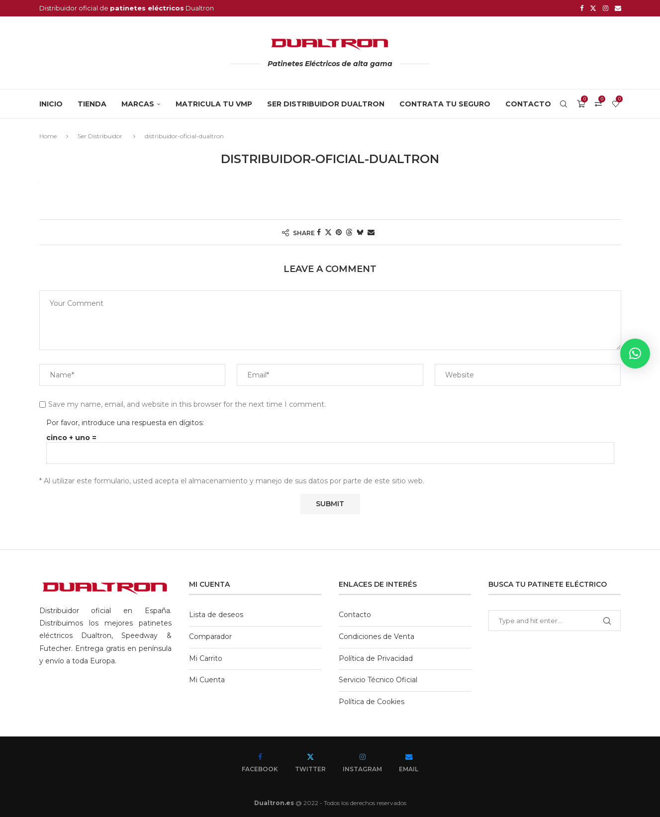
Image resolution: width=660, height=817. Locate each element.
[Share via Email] (371, 231)
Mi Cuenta (207, 679)
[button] (635, 353)
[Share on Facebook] (319, 231)
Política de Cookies (371, 701)
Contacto (528, 103)
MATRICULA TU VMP (214, 103)
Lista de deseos (216, 614)
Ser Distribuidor (100, 135)
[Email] (618, 8)
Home (48, 135)
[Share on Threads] (349, 231)
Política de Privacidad (376, 657)
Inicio (51, 103)
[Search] (563, 103)
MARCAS (137, 103)
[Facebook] (581, 8)
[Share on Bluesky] (360, 231)
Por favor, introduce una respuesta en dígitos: (125, 422)
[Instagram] (605, 8)
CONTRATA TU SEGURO (444, 103)
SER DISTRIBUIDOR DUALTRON (325, 103)
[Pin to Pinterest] (339, 231)
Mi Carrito (205, 657)
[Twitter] (593, 8)
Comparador (210, 636)
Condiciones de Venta (376, 636)
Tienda (92, 103)
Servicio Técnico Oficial (378, 679)
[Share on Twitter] (328, 231)
